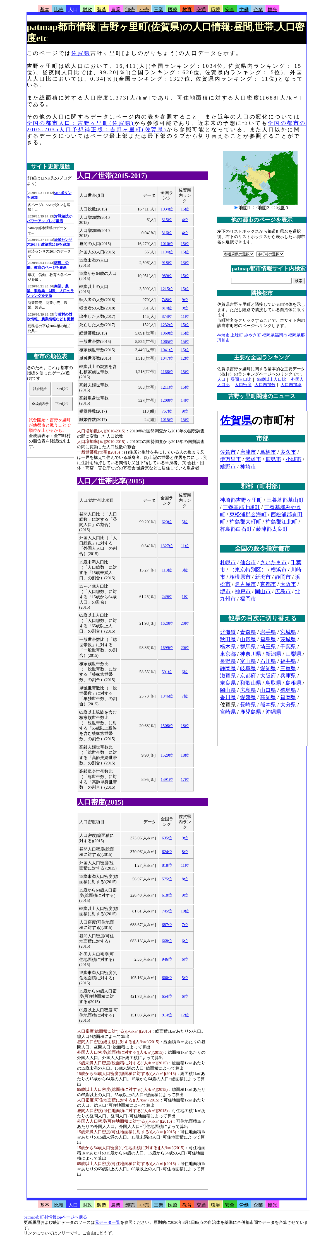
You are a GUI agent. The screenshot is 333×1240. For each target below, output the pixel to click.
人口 (73, 9)
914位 (167, 1015)
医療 (173, 9)
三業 (158, 9)
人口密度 (243, 384)
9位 (185, 299)
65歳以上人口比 (271, 379)
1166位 (167, 371)
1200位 (167, 400)
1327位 (166, 546)
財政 (87, 9)
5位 (185, 522)
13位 (185, 262)
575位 (167, 879)
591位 (167, 672)
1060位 (167, 333)
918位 (167, 262)
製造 (101, 9)
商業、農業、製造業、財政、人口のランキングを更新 (50, 291)
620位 (167, 522)
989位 (167, 275)
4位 (185, 219)
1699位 (166, 647)
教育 (187, 9)
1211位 (167, 387)
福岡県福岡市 (274, 335)
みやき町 (252, 335)
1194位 (167, 252)
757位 (167, 411)
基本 (44, 9)
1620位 (166, 623)
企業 (258, 9)
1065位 (167, 341)
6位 (185, 672)
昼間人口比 (241, 379)
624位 (167, 851)
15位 (185, 209)
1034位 (167, 209)
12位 (185, 358)
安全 (229, 9)
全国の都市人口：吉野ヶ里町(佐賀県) (80, 123)
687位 (167, 924)
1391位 (166, 779)
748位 (167, 299)
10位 (185, 911)
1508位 (166, 725)
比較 (59, 9)
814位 (167, 308)
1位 (185, 596)
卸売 (130, 9)
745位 (167, 911)
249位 (167, 596)
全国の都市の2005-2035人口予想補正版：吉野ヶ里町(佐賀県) (166, 126)
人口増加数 (265, 384)
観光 (272, 9)
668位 (167, 941)
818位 (167, 865)
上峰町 (237, 335)
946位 (167, 959)
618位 (167, 895)
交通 (201, 9)
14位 (185, 400)
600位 (167, 977)
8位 (185, 851)
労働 (244, 9)
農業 (116, 9)
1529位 (166, 755)
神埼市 (223, 335)
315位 (167, 219)
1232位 (167, 325)
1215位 (167, 289)
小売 (144, 9)
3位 (185, 570)
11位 (185, 316)
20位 (185, 623)
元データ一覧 (107, 1222)
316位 (167, 233)
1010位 (167, 243)
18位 (185, 725)
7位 (185, 696)
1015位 (167, 419)
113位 (167, 570)
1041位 (167, 350)
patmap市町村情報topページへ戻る (55, 1217)
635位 (167, 838)
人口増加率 (291, 384)
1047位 (167, 358)
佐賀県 (80, 53)
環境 (215, 9)
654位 (167, 996)
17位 (185, 779)
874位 (167, 316)
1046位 (166, 696)
